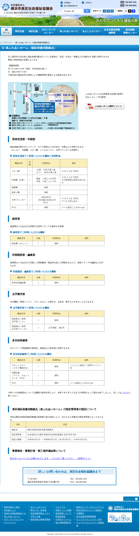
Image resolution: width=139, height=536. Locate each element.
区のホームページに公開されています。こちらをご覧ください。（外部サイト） (51, 458)
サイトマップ (10, 523)
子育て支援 (35, 516)
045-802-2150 (130, 2)
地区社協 (33, 31)
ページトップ (129, 499)
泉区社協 (19, 31)
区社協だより (10, 510)
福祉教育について (63, 513)
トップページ (6, 42)
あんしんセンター (91, 31)
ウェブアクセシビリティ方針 (89, 519)
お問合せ (88, 3)
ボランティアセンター (48, 31)
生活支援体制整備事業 (112, 31)
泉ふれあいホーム (69, 31)
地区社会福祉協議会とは (15, 513)
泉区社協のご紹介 (12, 507)
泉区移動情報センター (130, 31)
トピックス (60, 507)
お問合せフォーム (63, 519)
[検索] (73, 11)
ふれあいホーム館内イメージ (108, 106)
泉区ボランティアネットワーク (90, 507)
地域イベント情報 (63, 510)
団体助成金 (60, 516)
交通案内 (67, 3)
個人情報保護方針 (71, 6)
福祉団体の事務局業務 (40, 519)
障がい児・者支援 (38, 510)
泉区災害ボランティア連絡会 (89, 510)
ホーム (6, 32)
